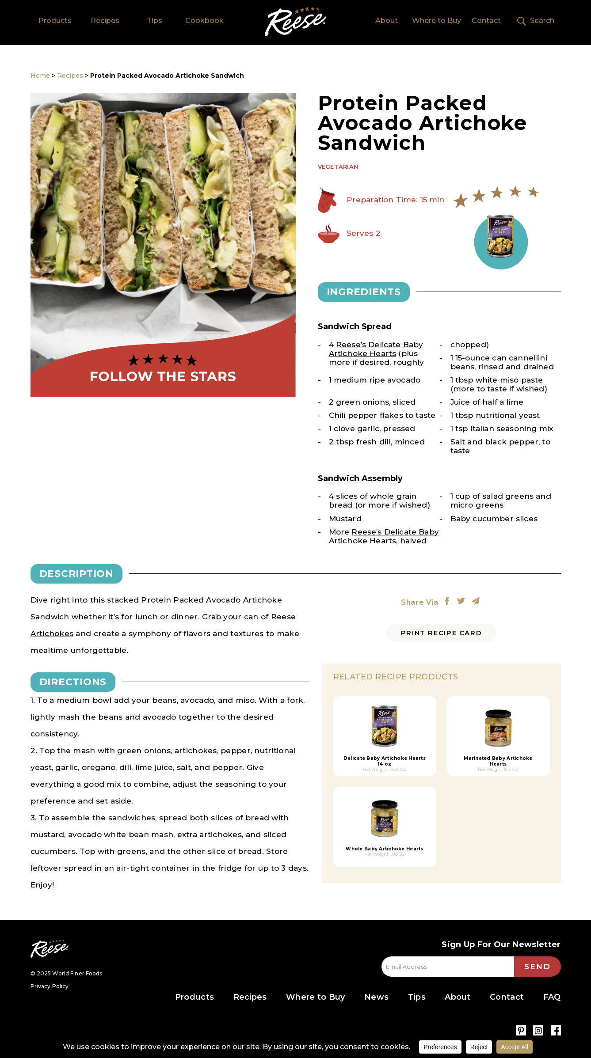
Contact (486, 20)
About (386, 20)
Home (295, 21)
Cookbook (204, 20)
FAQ (552, 997)
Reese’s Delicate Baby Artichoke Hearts (376, 349)
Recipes (105, 20)
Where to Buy (436, 20)
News (376, 997)
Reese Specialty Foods (50, 949)
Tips (154, 20)
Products (55, 20)
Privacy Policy (50, 986)
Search (542, 20)
